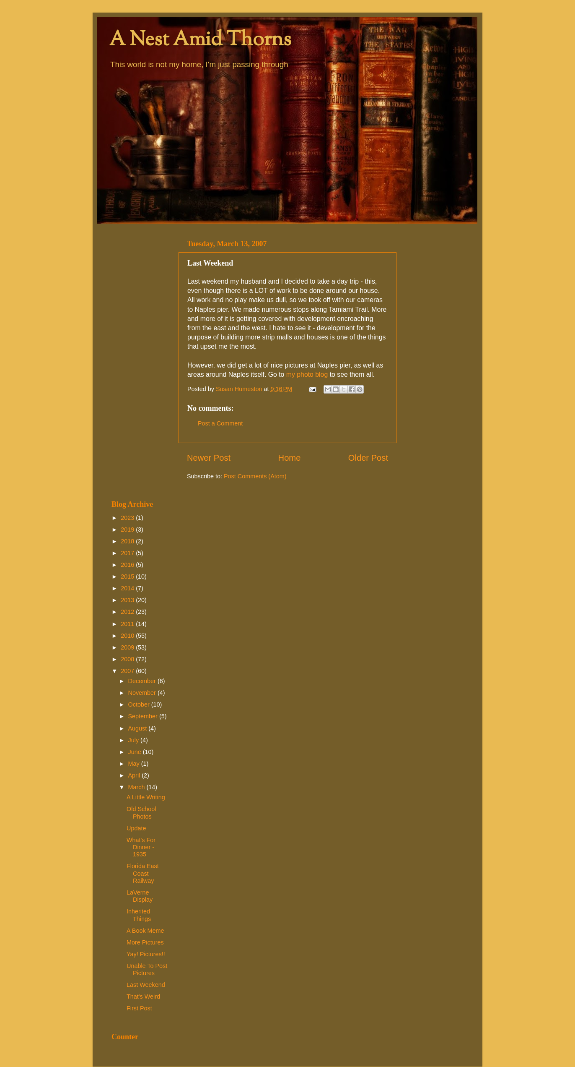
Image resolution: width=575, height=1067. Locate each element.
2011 (128, 624)
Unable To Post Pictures (147, 969)
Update (136, 828)
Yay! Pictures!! (146, 954)
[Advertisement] (139, 362)
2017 (128, 553)
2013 (128, 600)
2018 (128, 541)
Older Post (368, 457)
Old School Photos (141, 812)
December (143, 681)
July (134, 740)
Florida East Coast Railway (143, 873)
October (139, 704)
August (138, 728)
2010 (128, 635)
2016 (128, 564)
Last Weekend (146, 984)
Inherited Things (139, 915)
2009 (128, 647)
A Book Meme (145, 930)
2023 (128, 517)
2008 (128, 659)
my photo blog (307, 374)
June (135, 752)
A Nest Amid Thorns (200, 40)
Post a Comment (220, 423)
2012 (128, 611)
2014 (128, 588)
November (143, 692)
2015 (128, 576)
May (134, 763)
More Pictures (145, 942)
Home (289, 457)
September (143, 716)
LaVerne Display (140, 896)
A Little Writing (146, 797)
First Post (139, 1008)
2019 (128, 529)
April (135, 775)
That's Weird (143, 996)
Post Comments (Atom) (255, 476)
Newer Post (209, 457)
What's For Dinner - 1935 (141, 847)
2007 (128, 671)
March (137, 787)
